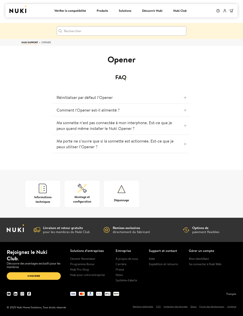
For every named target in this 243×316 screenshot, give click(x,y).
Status (193, 306)
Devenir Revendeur (82, 258)
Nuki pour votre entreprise (87, 275)
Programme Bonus (82, 264)
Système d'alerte (126, 280)
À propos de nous (127, 258)
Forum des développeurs (211, 306)
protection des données (176, 306)
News (119, 275)
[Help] (218, 10)
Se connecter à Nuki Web (205, 264)
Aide (152, 258)
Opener (46, 42)
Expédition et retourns (163, 264)
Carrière (121, 264)
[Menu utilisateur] (224, 10)
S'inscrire (34, 276)
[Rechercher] (121, 31)
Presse (120, 269)
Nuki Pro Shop (79, 269)
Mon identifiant (199, 258)
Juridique (231, 306)
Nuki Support (29, 42)
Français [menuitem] (231, 294)
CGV (158, 306)
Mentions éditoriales (143, 306)
